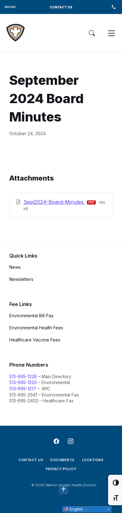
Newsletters (21, 279)
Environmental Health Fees (36, 327)
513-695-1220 (23, 382)
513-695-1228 (23, 376)
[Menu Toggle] (92, 33)
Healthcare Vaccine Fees (34, 339)
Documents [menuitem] (62, 460)
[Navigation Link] (15, 33)
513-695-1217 (22, 388)
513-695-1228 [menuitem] (113, 7)
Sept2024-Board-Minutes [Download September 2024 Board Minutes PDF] (54, 202)
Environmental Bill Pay (31, 315)
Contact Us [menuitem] (31, 460)
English (73, 509)
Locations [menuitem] (93, 460)
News (15, 267)
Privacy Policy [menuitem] (61, 469)
